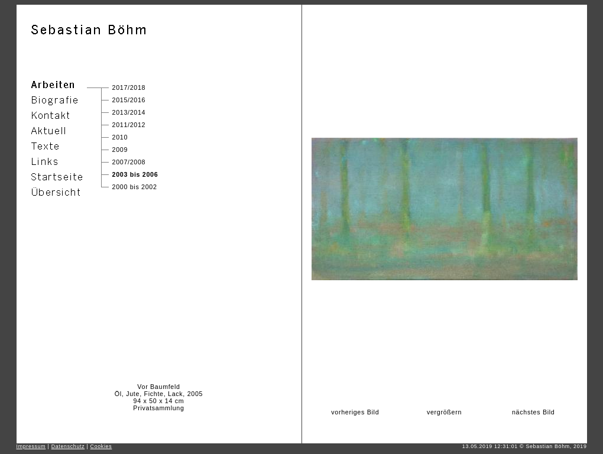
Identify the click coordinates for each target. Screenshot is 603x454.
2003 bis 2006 (135, 174)
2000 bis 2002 (134, 186)
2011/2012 (129, 124)
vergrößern (444, 412)
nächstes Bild (533, 412)
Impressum (31, 446)
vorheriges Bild (355, 412)
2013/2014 (129, 112)
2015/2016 (129, 99)
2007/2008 (129, 162)
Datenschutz (68, 446)
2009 (120, 149)
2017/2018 (129, 87)
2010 (120, 137)
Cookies (101, 446)
